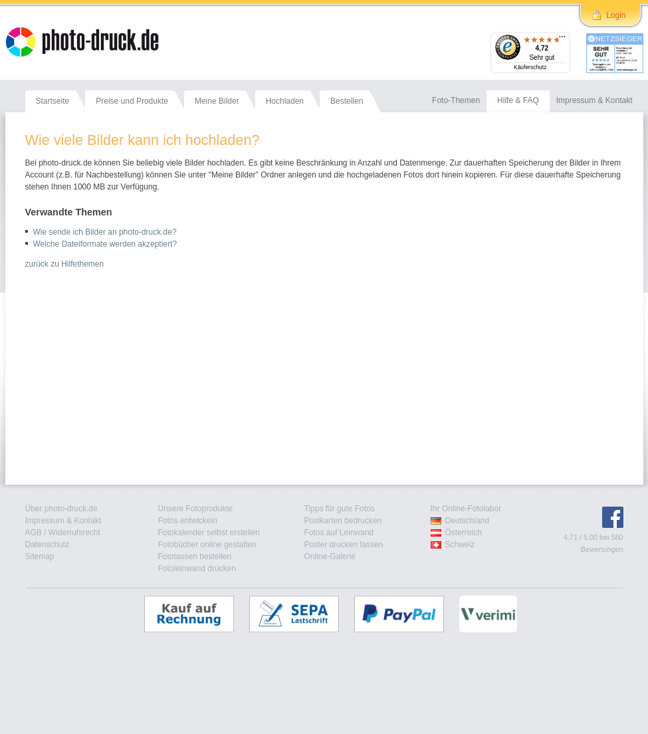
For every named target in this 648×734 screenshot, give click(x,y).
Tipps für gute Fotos (339, 508)
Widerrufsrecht (74, 532)
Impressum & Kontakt (63, 520)
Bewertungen (602, 549)
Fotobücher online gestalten (207, 544)
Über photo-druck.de (61, 508)
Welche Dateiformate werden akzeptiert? (105, 244)
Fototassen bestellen (195, 556)
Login (615, 15)
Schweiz (460, 544)
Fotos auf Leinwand (339, 532)
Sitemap (39, 556)
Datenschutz (47, 544)
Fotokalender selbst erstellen (209, 532)
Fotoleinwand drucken (197, 568)
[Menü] (562, 40)
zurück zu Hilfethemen (64, 264)
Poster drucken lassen (343, 544)
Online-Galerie (330, 556)
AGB (33, 532)
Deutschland (467, 520)
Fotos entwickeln (187, 520)
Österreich (463, 532)
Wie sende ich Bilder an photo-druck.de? (105, 232)
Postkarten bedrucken (343, 520)
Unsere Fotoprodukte (195, 508)
